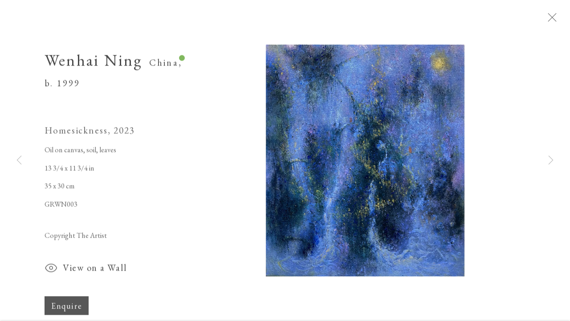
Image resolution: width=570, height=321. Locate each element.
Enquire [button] (66, 309)
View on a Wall (85, 273)
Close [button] (559, 20)
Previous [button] (19, 160)
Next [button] (551, 160)
